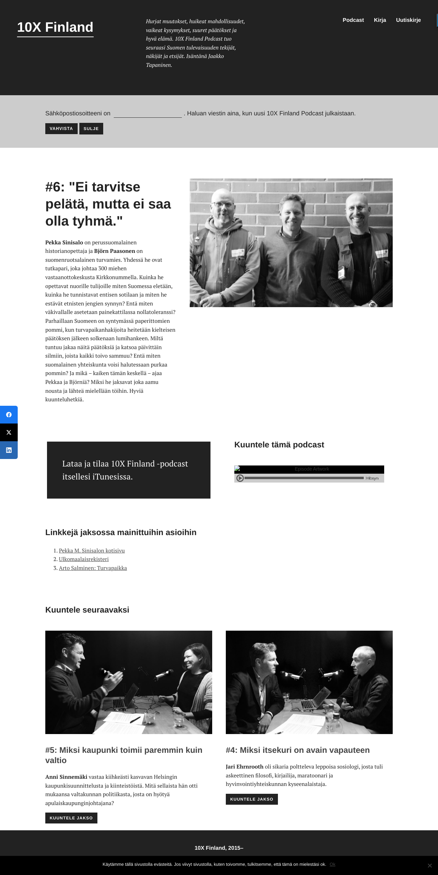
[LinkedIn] (9, 450)
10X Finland (55, 27)
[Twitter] (9, 432)
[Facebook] (9, 415)
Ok (332, 864)
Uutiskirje (408, 20)
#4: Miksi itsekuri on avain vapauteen (298, 750)
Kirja (380, 20)
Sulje (91, 128)
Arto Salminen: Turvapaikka (93, 568)
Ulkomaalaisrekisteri (84, 559)
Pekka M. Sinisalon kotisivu (92, 550)
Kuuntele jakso (71, 818)
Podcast (353, 20)
